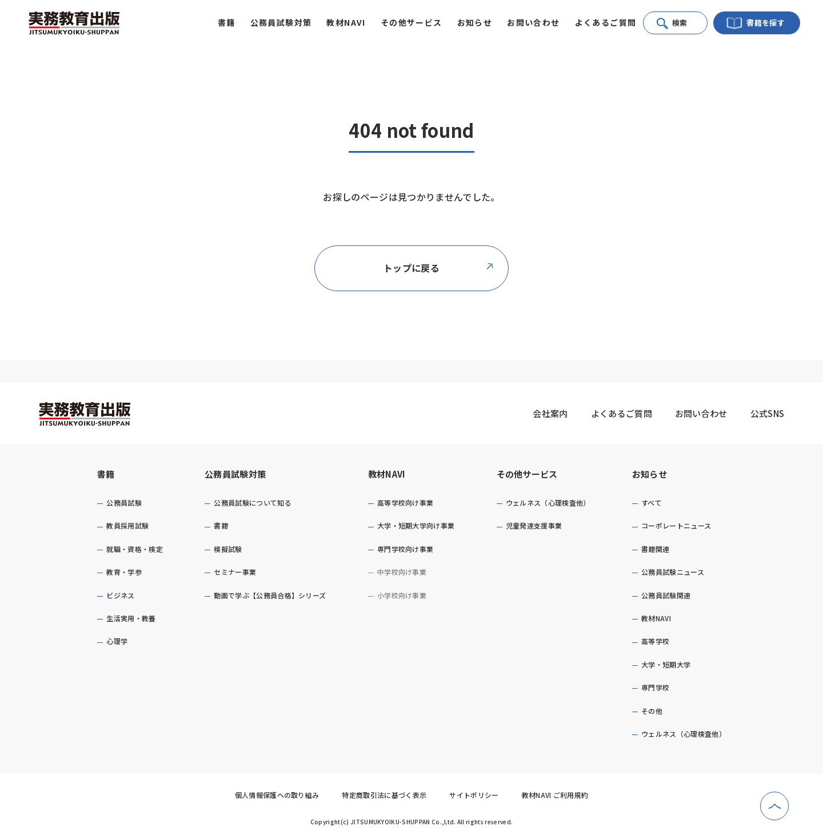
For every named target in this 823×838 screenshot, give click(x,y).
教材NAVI (387, 474)
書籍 (106, 474)
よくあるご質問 (606, 22)
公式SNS (767, 413)
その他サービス (527, 474)
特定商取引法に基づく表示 (384, 795)
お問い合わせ (533, 22)
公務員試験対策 (235, 474)
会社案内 (550, 413)
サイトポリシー (473, 795)
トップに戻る (438, 268)
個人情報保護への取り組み (277, 795)
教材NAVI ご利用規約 (555, 795)
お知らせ (649, 474)
